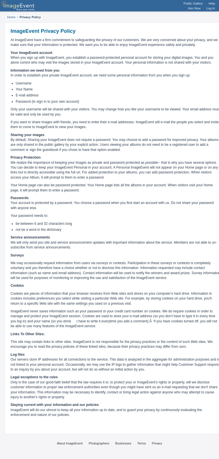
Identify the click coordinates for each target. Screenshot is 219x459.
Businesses (123, 443)
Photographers (99, 443)
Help (211, 3)
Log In (210, 8)
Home (11, 17)
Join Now (194, 8)
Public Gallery (193, 3)
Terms (141, 443)
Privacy (157, 443)
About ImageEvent (70, 443)
